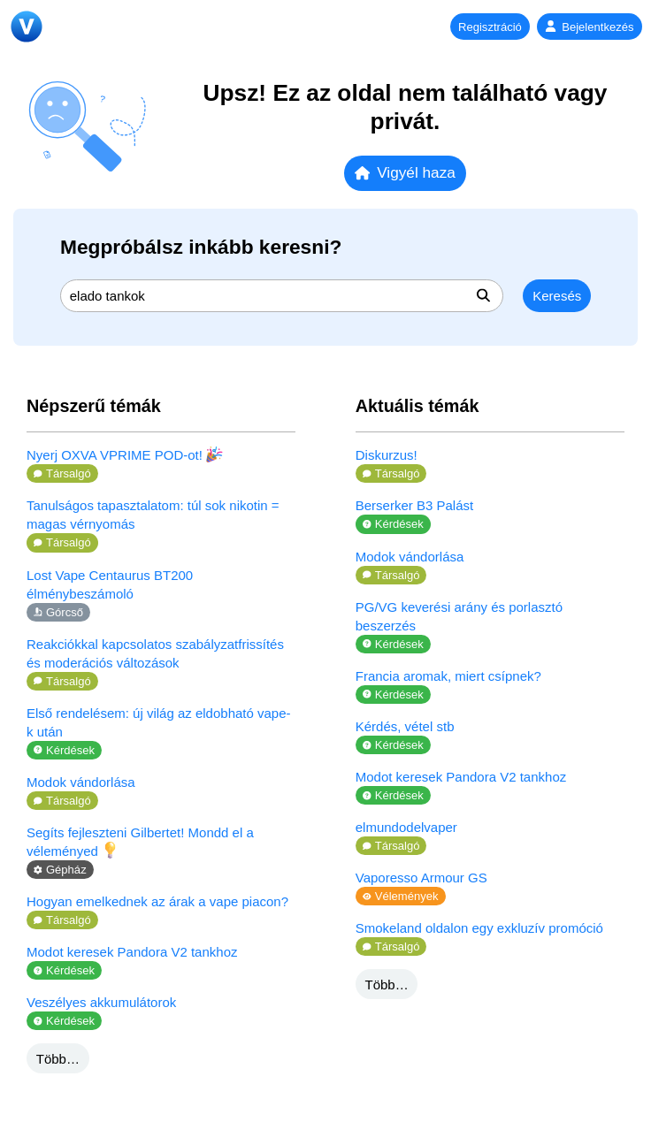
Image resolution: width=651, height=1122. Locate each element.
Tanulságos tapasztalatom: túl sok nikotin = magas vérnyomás (153, 514)
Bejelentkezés (589, 27)
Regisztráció (490, 27)
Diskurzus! (386, 454)
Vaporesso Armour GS (421, 877)
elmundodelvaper (406, 827)
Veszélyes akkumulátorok (101, 1002)
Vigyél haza (405, 172)
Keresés (556, 295)
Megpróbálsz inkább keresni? (200, 246)
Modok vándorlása (81, 782)
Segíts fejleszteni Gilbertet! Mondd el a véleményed (140, 842)
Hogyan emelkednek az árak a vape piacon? (157, 901)
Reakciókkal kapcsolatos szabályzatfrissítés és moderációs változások (155, 653)
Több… (58, 1058)
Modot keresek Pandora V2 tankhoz (132, 951)
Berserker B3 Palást (414, 505)
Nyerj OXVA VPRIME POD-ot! (125, 455)
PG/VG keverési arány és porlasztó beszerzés (459, 616)
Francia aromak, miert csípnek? (448, 675)
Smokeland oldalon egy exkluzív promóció (479, 927)
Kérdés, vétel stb (405, 726)
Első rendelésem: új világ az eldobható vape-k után (159, 722)
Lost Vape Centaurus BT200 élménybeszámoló (110, 584)
